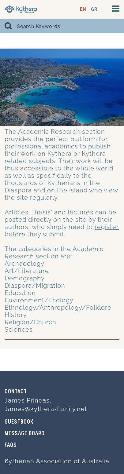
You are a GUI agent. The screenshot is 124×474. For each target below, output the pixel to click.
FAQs (11, 445)
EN (83, 9)
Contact (16, 392)
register (107, 227)
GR (94, 9)
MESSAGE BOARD (25, 434)
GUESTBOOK (19, 422)
